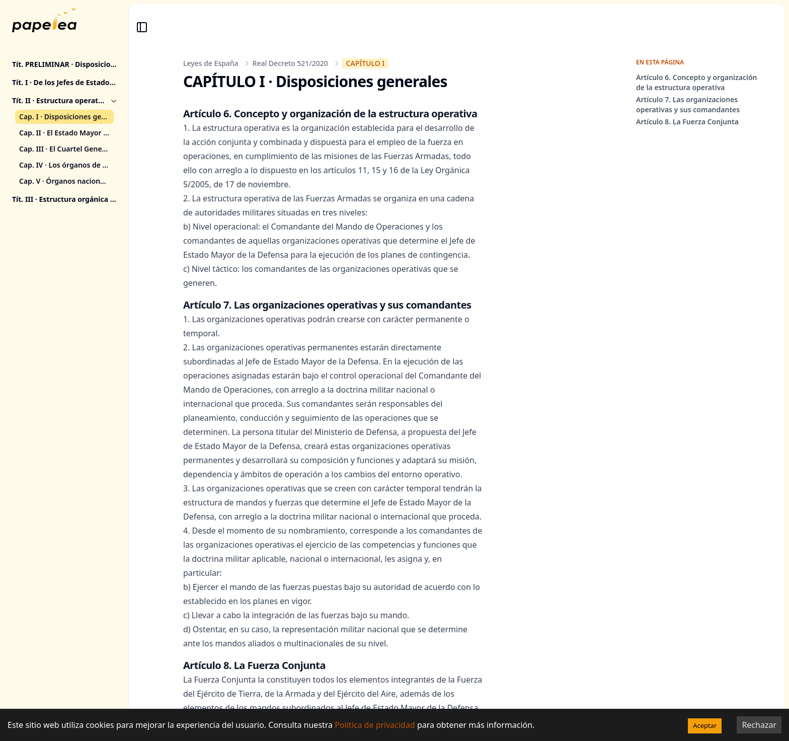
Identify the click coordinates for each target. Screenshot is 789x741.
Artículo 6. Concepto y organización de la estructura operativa (696, 82)
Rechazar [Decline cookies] (759, 724)
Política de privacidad (375, 724)
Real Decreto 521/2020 (290, 63)
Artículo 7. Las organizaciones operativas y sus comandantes (688, 104)
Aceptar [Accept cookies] (705, 725)
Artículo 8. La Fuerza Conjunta (687, 121)
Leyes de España (211, 63)
